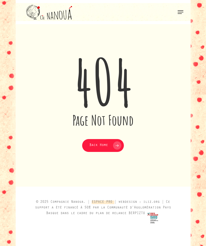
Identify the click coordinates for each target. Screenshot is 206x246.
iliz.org (151, 202)
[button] (180, 12)
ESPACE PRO (103, 202)
